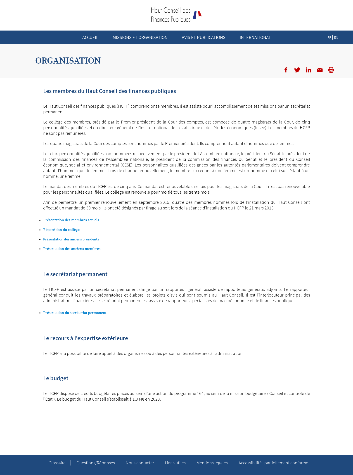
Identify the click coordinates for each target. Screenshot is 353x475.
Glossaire (57, 463)
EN (336, 37)
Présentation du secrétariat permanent (75, 313)
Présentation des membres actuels (71, 220)
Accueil (90, 37)
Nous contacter (140, 463)
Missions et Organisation (140, 37)
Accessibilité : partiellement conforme (273, 463)
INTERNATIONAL (255, 37)
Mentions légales (212, 463)
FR (329, 37)
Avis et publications (203, 37)
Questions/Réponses (95, 463)
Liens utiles (175, 463)
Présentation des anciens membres (72, 249)
